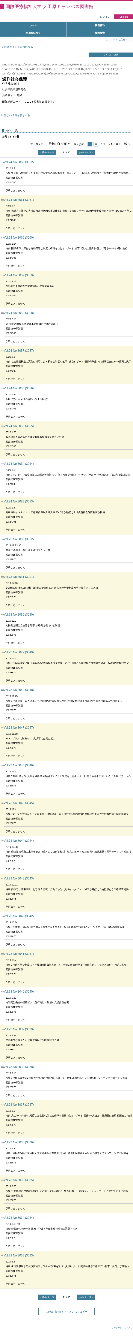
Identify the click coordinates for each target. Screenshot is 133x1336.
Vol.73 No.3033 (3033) (19, 1255)
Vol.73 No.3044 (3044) (19, 840)
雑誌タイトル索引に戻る (18, 46)
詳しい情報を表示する (17, 115)
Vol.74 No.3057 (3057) (19, 350)
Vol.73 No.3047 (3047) (19, 727)
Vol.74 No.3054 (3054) (19, 463)
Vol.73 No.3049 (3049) (19, 652)
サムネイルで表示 (95, 144)
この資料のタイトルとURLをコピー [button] (67, 1311)
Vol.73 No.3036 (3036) (19, 1142)
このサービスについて (121, 1327)
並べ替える (36, 143)
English (124, 16)
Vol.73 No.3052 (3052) (19, 539)
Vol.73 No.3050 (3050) (19, 614)
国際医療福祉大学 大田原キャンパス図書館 (49, 6)
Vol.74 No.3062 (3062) (19, 162)
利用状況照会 (33, 33)
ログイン (105, 16)
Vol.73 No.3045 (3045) (19, 803)
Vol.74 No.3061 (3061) (19, 199)
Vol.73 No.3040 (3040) (19, 991)
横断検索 (100, 33)
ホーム (33, 25)
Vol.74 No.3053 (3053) (19, 501)
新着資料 (100, 25)
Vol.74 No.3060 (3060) (19, 237)
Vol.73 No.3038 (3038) (19, 1067)
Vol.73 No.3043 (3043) (19, 878)
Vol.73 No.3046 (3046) (19, 765)
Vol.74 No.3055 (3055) (19, 426)
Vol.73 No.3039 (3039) (19, 1029)
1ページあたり (109, 143)
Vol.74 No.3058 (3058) (19, 313)
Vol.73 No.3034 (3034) (19, 1217)
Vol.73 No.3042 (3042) (19, 916)
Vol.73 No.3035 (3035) (19, 1180)
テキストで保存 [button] (111, 55)
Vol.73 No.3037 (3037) (19, 1104)
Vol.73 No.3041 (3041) (19, 953)
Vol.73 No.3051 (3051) (19, 576)
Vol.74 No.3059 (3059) (19, 275)
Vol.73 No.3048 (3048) (19, 690)
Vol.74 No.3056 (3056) (19, 388)
